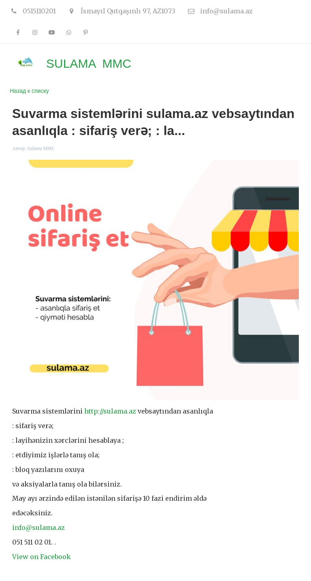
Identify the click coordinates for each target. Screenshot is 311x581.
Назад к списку (29, 91)
